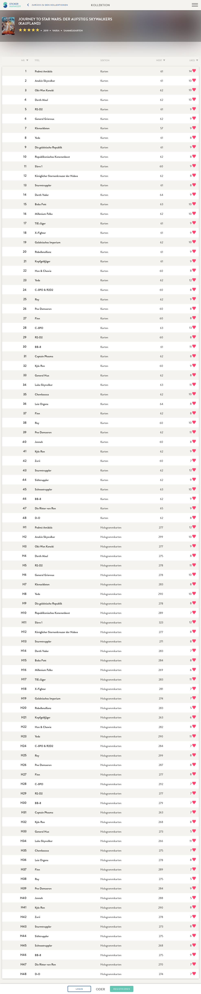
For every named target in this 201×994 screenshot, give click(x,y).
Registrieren (121, 989)
